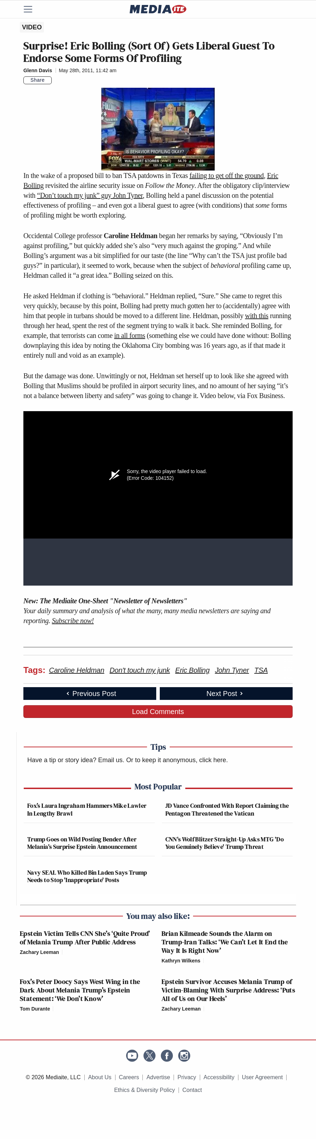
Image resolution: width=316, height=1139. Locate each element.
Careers (129, 1077)
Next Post (225, 693)
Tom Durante (35, 1009)
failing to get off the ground (227, 175)
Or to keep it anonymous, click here (176, 760)
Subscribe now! (73, 621)
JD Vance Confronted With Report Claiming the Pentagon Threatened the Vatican (227, 809)
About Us (100, 1077)
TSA (261, 670)
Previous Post (90, 693)
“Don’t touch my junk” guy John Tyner (90, 195)
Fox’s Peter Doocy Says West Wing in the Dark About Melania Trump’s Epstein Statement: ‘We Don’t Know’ (80, 990)
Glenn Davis (37, 70)
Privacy (186, 1077)
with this (257, 316)
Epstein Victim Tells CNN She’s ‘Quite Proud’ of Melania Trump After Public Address (85, 937)
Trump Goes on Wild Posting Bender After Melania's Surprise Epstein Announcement (82, 843)
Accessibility (219, 1077)
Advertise (158, 1077)
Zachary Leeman (39, 952)
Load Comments (158, 711)
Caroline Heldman (76, 670)
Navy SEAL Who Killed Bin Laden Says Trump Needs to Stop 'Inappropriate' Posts (87, 876)
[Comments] (56, 80)
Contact (192, 1090)
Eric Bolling (192, 670)
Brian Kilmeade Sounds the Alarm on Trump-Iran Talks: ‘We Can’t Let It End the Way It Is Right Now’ (225, 941)
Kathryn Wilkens (181, 960)
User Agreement (262, 1077)
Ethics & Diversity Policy (144, 1090)
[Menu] (32, 9)
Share (37, 80)
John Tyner (232, 670)
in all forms (129, 335)
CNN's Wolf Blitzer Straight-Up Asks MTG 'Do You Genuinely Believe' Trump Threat (224, 843)
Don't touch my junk (139, 670)
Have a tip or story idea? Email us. (75, 760)
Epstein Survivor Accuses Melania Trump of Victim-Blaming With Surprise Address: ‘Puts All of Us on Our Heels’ (228, 990)
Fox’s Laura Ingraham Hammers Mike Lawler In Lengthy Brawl (86, 809)
